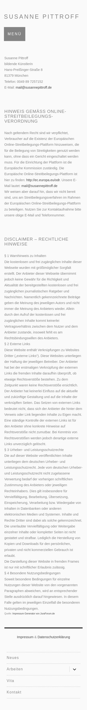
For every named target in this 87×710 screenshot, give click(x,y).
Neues (13, 658)
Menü (15, 34)
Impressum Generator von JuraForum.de (33, 613)
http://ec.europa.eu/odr (43, 180)
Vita (10, 681)
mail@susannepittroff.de (34, 87)
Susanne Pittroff (42, 16)
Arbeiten (15, 669)
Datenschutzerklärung (54, 637)
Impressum (25, 637)
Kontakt (14, 692)
